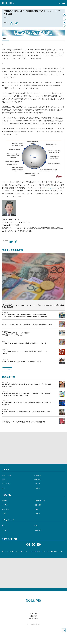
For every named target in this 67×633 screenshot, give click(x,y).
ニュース (5, 470)
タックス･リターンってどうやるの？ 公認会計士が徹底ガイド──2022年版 (24, 343)
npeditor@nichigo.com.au (49, 188)
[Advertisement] (33, 448)
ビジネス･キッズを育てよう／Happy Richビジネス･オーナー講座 (21, 361)
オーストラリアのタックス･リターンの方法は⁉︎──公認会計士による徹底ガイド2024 (27, 325)
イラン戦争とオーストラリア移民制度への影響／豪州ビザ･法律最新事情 (23, 422)
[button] (58, 2)
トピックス (6, 495)
